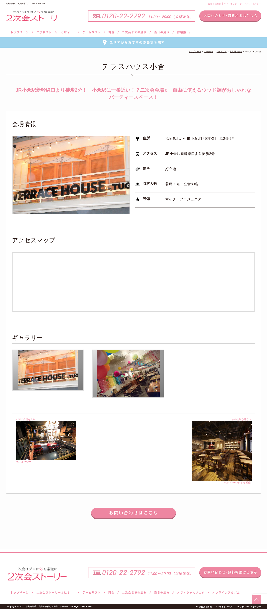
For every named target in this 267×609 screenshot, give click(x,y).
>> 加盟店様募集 (204, 607)
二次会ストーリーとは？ (55, 32)
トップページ (19, 32)
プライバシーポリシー (250, 4)
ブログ (191, 592)
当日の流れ (161, 32)
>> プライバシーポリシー (248, 607)
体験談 (181, 32)
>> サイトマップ (224, 607)
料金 (111, 32)
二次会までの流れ (134, 32)
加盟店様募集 (214, 4)
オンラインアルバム (225, 592)
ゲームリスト (91, 32)
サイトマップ (230, 4)
